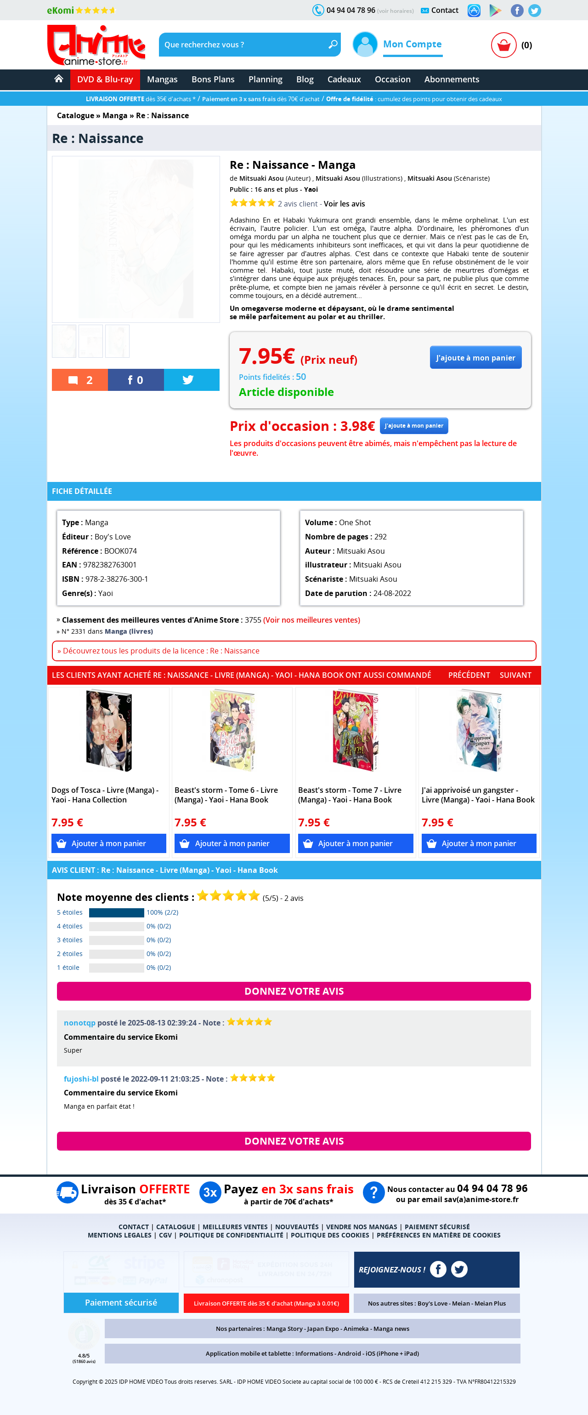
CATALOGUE (175, 1226)
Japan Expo (323, 1328)
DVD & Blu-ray (105, 79)
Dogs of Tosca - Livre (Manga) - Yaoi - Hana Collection (104, 795)
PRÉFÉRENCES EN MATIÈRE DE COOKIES (439, 1235)
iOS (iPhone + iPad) (392, 1353)
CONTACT (134, 1226)
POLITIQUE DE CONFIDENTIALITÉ (231, 1235)
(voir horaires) (395, 11)
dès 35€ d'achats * (141, 99)
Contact (444, 10)
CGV (165, 1235)
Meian (461, 1303)
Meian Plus (490, 1303)
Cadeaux (344, 79)
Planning (266, 79)
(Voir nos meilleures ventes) (311, 620)
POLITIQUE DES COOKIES (330, 1235)
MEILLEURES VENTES (235, 1226)
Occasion (393, 79)
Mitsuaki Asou (261, 178)
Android (349, 1353)
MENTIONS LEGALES (120, 1235)
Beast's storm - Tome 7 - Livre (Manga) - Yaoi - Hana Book (349, 795)
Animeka (356, 1328)
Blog (305, 79)
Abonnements (452, 79)
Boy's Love (432, 1303)
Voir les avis (344, 204)
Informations (314, 1353)
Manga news (391, 1328)
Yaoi (311, 189)
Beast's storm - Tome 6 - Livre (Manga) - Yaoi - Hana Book (226, 795)
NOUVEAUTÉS (297, 1226)
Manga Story (284, 1328)
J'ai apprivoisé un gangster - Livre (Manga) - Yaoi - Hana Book (478, 795)
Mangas (162, 79)
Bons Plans (213, 79)
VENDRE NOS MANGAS (361, 1226)
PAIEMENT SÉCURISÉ (437, 1226)
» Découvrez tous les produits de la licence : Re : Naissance (158, 651)
